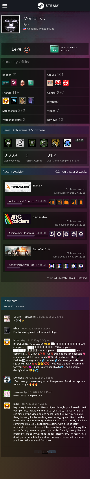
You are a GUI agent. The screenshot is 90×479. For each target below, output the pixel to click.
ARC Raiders (40, 217)
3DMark (37, 185)
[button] (21, 49)
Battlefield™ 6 (41, 249)
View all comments (13, 306)
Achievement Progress (21, 200)
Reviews (82, 277)
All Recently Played (64, 277)
